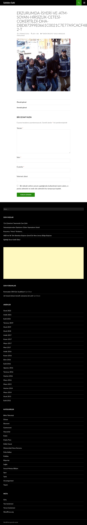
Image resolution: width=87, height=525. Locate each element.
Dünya (5, 419)
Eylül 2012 (7, 400)
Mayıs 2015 (7, 384)
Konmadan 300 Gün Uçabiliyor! (14, 292)
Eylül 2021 (7, 319)
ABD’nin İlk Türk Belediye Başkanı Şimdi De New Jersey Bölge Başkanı (27, 235)
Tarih (5, 477)
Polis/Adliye (7, 452)
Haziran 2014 (8, 388)
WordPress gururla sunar (10, 522)
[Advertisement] (39, 263)
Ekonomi (6, 423)
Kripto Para (7, 440)
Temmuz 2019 (8, 323)
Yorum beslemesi (9, 508)
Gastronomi (7, 428)
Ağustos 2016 (8, 368)
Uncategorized (8, 481)
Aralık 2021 (7, 315)
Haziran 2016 (8, 376)
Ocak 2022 (7, 311)
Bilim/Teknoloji (8, 415)
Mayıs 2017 (7, 343)
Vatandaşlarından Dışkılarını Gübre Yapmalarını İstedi (21, 227)
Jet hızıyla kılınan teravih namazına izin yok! (18, 296)
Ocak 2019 (7, 327)
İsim (19, 157)
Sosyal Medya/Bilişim (10, 468)
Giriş (5, 500)
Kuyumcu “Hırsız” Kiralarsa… (13, 231)
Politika (5, 456)
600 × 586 (36, 33)
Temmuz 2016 (8, 372)
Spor (5, 472)
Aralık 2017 (7, 335)
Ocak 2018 (7, 331)
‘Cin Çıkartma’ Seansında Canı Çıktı (15, 223)
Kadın (5, 436)
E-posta (20, 167)
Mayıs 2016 (7, 380)
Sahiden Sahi (9, 2)
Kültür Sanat (7, 444)
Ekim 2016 (7, 360)
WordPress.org (8, 512)
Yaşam (5, 485)
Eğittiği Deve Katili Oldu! (11, 240)
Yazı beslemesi (8, 504)
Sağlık (5, 464)
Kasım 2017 (7, 339)
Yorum (20, 128)
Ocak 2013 (7, 396)
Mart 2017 (7, 347)
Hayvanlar (6, 432)
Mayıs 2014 (7, 392)
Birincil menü (84, 2)
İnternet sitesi (22, 176)
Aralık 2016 (7, 351)
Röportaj (6, 460)
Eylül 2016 (7, 364)
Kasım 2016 (7, 356)
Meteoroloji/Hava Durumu (12, 448)
